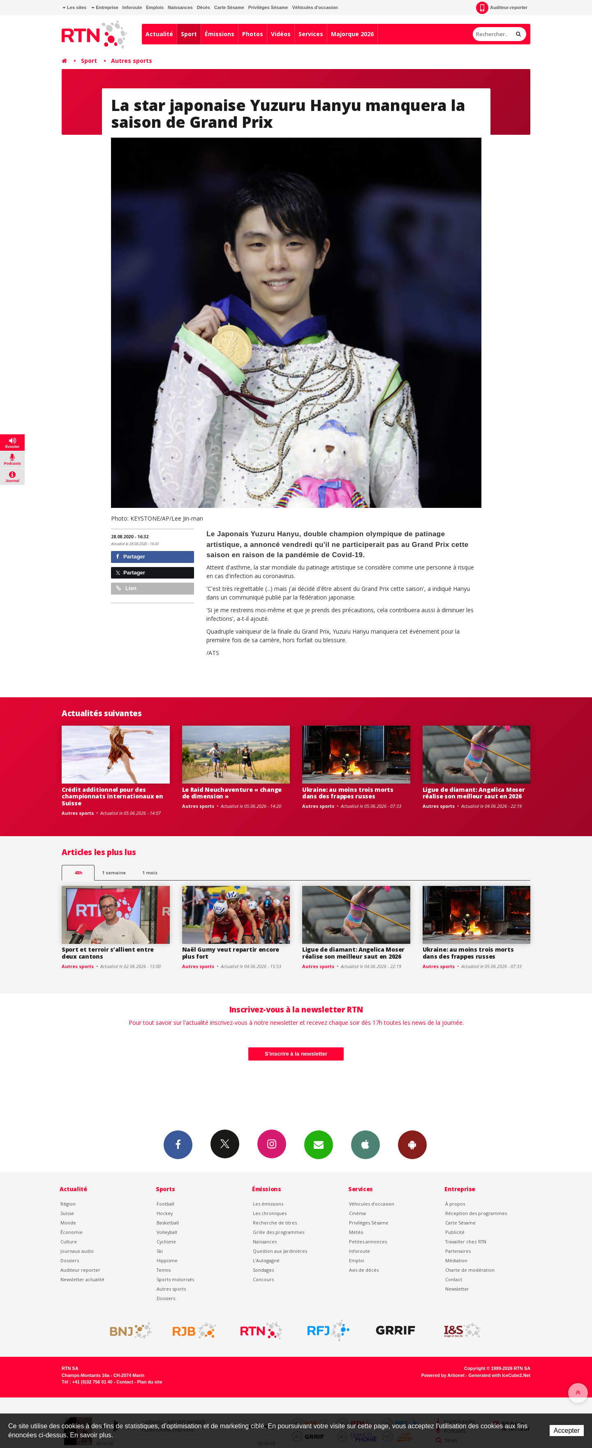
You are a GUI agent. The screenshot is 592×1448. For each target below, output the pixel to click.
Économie (71, 1232)
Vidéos (281, 34)
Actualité (159, 34)
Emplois (155, 7)
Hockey (165, 1213)
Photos (252, 34)
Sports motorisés (175, 1279)
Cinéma (357, 1213)
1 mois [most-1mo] (149, 872)
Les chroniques (270, 1213)
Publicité (455, 1232)
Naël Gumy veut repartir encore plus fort (231, 952)
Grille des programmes (278, 1232)
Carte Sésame (229, 7)
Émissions (219, 34)
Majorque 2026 (352, 34)
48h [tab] (78, 872)
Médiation (456, 1260)
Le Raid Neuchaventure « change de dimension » (232, 793)
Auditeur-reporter (501, 8)
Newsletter (457, 1288)
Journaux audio (77, 1251)
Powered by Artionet (443, 1375)
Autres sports (131, 61)
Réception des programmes (476, 1213)
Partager (130, 556)
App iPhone (365, 1144)
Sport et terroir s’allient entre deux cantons (108, 952)
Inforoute (132, 7)
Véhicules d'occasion (315, 7)
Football (165, 1203)
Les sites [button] (74, 7)
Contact (453, 1279)
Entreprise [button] (104, 7)
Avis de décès (364, 1270)
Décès (203, 7)
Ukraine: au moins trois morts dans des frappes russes (347, 793)
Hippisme (167, 1260)
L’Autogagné (266, 1260)
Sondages (263, 1270)
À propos (455, 1203)
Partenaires (458, 1251)
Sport (189, 34)
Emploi (356, 1260)
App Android (412, 1144)
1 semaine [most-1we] (114, 872)
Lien (126, 588)
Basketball (168, 1222)
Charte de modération (470, 1270)
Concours (263, 1279)
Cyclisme (166, 1241)
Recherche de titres (275, 1222)
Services (310, 34)
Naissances (180, 7)
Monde (68, 1222)
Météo (356, 1232)
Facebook (178, 1144)
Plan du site (149, 1381)
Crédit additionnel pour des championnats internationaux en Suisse (112, 796)
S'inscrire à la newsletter (296, 1054)
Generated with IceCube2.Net (499, 1375)
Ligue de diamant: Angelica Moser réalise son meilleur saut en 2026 (474, 793)
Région (68, 1203)
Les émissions (268, 1203)
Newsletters (318, 1144)
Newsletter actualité (82, 1279)
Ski (160, 1251)
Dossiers (69, 1260)
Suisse (67, 1213)
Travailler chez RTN (465, 1241)
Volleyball (167, 1232)
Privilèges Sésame (268, 7)
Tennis (164, 1270)
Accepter (567, 1430)
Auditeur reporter (80, 1270)
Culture (68, 1241)
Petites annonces (368, 1241)
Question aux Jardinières (280, 1251)
